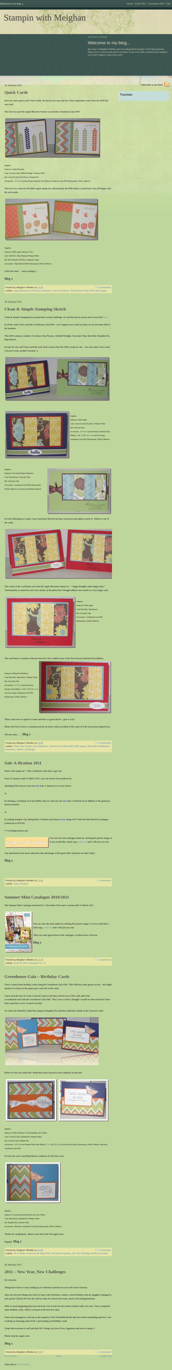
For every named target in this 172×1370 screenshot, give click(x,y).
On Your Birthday (81, 1253)
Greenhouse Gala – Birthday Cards (36, 976)
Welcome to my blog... (109, 42)
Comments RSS (156, 3)
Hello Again (101, 290)
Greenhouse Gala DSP (82, 290)
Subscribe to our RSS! (152, 84)
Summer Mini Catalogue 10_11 (30, 963)
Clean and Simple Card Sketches (31, 746)
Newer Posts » (11, 1356)
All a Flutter (19, 1253)
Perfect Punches (99, 1253)
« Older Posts (105, 1356)
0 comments (104, 287)
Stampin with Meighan (45, 17)
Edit (168, 3)
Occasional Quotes (61, 1253)
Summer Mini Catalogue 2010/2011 (36, 897)
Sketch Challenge (26, 749)
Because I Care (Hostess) (55, 290)
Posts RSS (140, 3)
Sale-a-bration (21, 883)
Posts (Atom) (23, 1364)
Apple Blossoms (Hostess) (27, 290)
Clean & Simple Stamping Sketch (35, 309)
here (105, 317)
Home (130, 3)
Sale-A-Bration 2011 (23, 763)
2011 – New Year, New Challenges (35, 1271)
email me (82, 841)
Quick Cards (16, 92)
